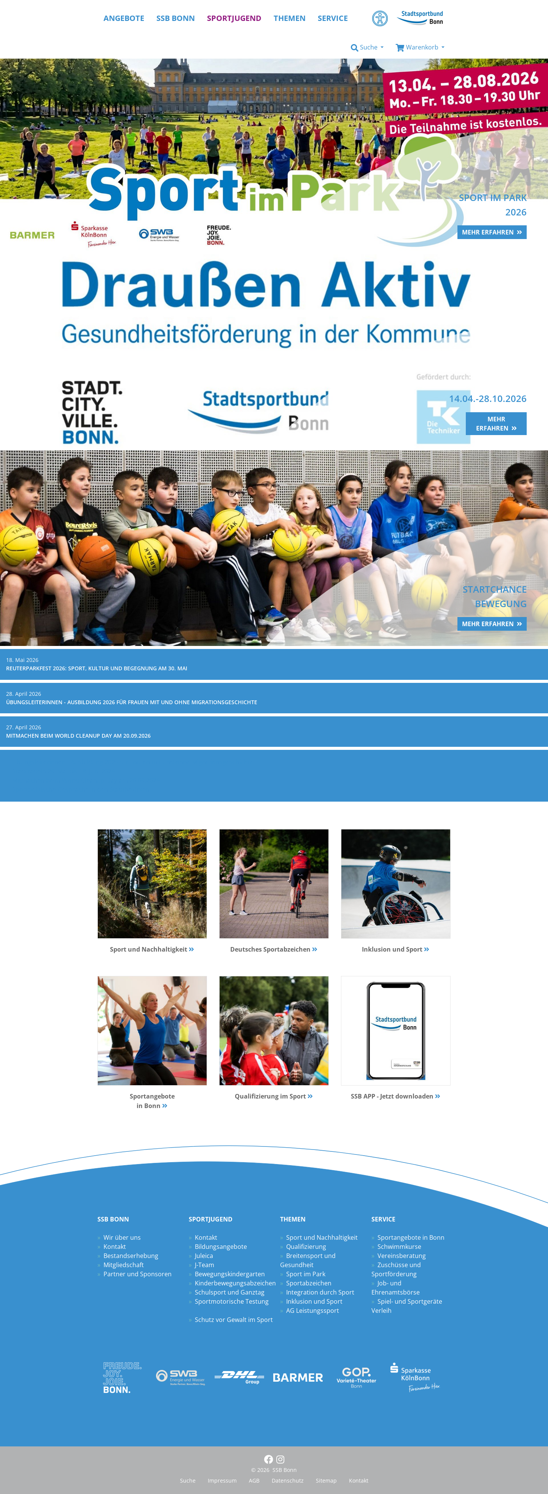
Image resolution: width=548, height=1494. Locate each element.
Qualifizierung (306, 1246)
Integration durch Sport (320, 1292)
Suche (188, 1480)
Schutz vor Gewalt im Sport (234, 1319)
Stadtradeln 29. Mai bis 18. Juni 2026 (63, 771)
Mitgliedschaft (124, 1265)
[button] (367, 48)
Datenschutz (288, 1480)
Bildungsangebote (221, 1246)
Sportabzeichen (308, 1283)
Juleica (204, 1256)
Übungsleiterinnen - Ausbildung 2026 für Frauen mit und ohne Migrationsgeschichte (131, 702)
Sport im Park (305, 1274)
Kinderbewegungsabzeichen (235, 1283)
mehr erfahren (488, 232)
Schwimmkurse (399, 1246)
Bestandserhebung (131, 1256)
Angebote (124, 18)
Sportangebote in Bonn (411, 1237)
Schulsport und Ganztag (229, 1292)
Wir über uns (122, 1237)
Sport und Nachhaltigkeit (322, 1237)
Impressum (222, 1480)
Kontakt (115, 1246)
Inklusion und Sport (314, 1301)
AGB (254, 1480)
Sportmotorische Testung (232, 1301)
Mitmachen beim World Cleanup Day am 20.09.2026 (78, 735)
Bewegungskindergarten (230, 1274)
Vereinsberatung (402, 1256)
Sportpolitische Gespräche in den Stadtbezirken (81, 789)
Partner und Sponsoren (138, 1274)
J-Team (204, 1265)
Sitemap (326, 1480)
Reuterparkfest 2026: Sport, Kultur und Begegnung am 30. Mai (96, 668)
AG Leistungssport (312, 1310)
